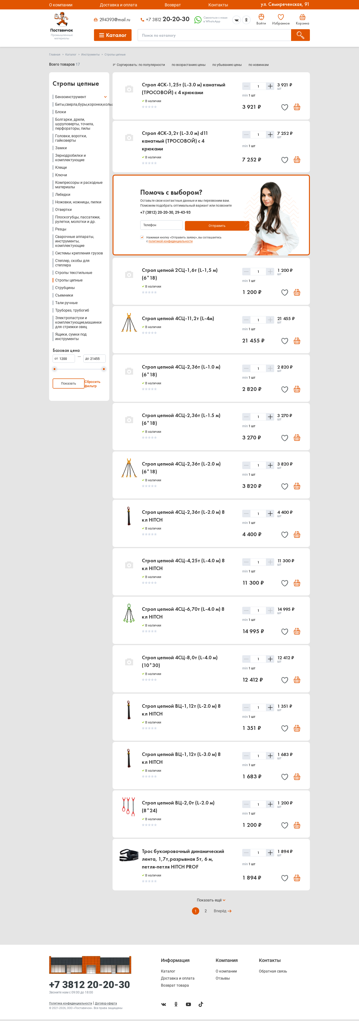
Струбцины (65, 287)
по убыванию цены (227, 65)
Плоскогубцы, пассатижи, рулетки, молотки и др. (77, 219)
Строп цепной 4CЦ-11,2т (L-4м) (178, 318)
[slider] (54, 369)
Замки (61, 148)
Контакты (218, 4)
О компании (60, 4)
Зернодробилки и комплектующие (70, 157)
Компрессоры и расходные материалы (78, 184)
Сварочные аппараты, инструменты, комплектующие (74, 241)
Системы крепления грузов (79, 253)
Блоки (60, 112)
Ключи (61, 175)
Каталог (168, 973)
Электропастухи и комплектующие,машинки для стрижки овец (78, 322)
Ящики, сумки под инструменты (71, 336)
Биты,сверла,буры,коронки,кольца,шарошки (94, 104)
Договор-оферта (106, 1005)
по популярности (152, 65)
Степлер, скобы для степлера (72, 262)
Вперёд (220, 917)
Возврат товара (175, 987)
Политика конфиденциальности (70, 1005)
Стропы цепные (68, 280)
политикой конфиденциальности (170, 240)
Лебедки (62, 194)
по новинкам (259, 65)
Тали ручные (66, 303)
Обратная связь (273, 973)
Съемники (64, 295)
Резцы (60, 229)
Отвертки (63, 209)
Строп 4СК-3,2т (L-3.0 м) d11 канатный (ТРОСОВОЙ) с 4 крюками (175, 141)
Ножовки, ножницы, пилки (78, 202)
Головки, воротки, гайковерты (71, 138)
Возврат (173, 4)
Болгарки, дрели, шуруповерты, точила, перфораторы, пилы (74, 124)
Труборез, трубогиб (72, 310)
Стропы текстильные (73, 272)
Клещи (61, 167)
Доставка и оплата (118, 4)
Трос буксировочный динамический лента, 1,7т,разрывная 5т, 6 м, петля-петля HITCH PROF (183, 865)
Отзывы (223, 980)
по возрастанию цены (189, 65)
